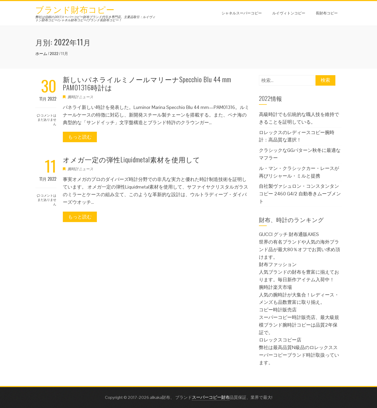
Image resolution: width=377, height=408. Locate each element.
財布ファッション (278, 264)
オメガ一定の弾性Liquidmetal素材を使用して (131, 159)
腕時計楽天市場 (275, 287)
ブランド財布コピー (75, 9)
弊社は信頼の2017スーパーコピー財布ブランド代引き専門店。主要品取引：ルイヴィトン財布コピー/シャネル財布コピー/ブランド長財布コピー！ (95, 18)
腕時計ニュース (80, 97)
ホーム (41, 53)
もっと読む (80, 137)
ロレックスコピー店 (280, 340)
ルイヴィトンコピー (288, 12)
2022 (54, 53)
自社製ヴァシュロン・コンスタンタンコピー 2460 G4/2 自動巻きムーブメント (300, 193)
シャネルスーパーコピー (241, 12)
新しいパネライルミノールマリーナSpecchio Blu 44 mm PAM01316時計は (147, 83)
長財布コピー (327, 12)
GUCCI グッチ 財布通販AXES (289, 234)
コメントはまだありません (46, 119)
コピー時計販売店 (278, 310)
